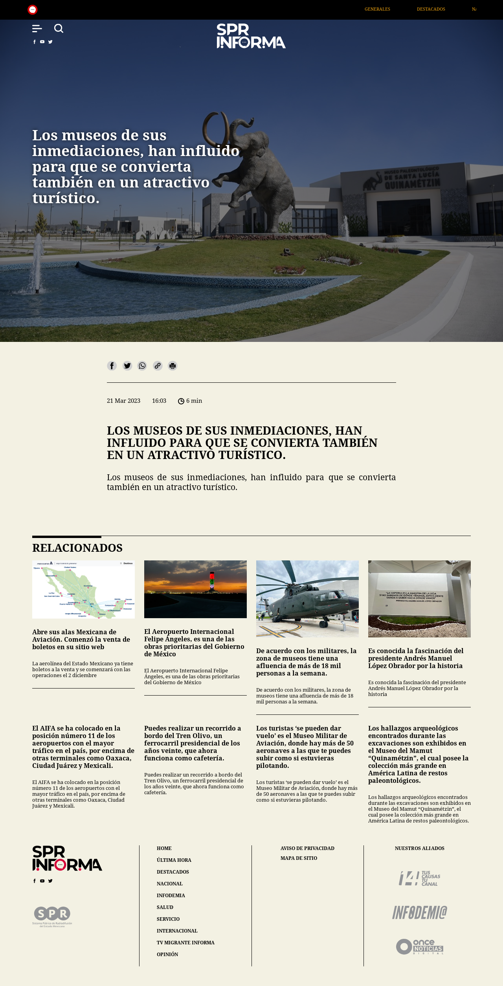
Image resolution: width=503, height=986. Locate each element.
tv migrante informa (186, 942)
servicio (168, 919)
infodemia (171, 895)
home (164, 848)
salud (165, 907)
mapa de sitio (299, 858)
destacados (173, 871)
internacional (177, 930)
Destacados (443, 9)
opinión (167, 954)
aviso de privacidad (307, 848)
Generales (389, 9)
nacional (170, 883)
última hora (174, 860)
